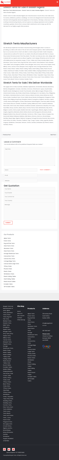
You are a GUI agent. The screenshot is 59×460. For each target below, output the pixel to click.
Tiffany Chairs (8, 266)
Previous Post (6, 134)
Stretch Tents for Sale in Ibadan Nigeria (33, 10)
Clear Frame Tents (9, 246)
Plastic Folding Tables (10, 276)
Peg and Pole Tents (9, 243)
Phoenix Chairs (8, 269)
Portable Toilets (8, 284)
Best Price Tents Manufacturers (12, 10)
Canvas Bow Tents (9, 256)
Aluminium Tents (8, 248)
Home (19, 311)
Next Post (54, 134)
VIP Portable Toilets (9, 286)
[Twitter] (9, 449)
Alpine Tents (7, 238)
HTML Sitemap (21, 320)
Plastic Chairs (7, 271)
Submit (8, 222)
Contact (19, 317)
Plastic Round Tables (9, 281)
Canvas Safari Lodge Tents (11, 263)
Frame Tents (7, 241)
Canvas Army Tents (9, 258)
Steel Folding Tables (9, 279)
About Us (19, 313)
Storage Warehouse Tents (11, 253)
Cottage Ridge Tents (10, 261)
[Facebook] (4, 449)
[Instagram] (13, 449)
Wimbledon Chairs (9, 274)
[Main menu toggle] (57, 2)
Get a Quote (20, 315)
